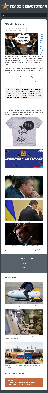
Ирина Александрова (10, 30)
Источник (7, 171)
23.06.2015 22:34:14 (9, 28)
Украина (25, 28)
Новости (20, 28)
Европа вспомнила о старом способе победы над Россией (22, 306)
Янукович (24, 110)
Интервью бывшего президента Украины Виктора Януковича (41, 44)
